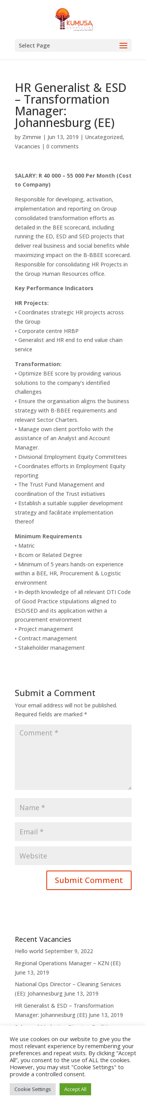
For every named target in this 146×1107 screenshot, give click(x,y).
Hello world (29, 951)
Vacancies (27, 146)
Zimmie (31, 137)
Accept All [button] (75, 1089)
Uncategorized (104, 137)
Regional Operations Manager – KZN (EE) (68, 963)
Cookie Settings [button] (32, 1089)
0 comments (62, 146)
